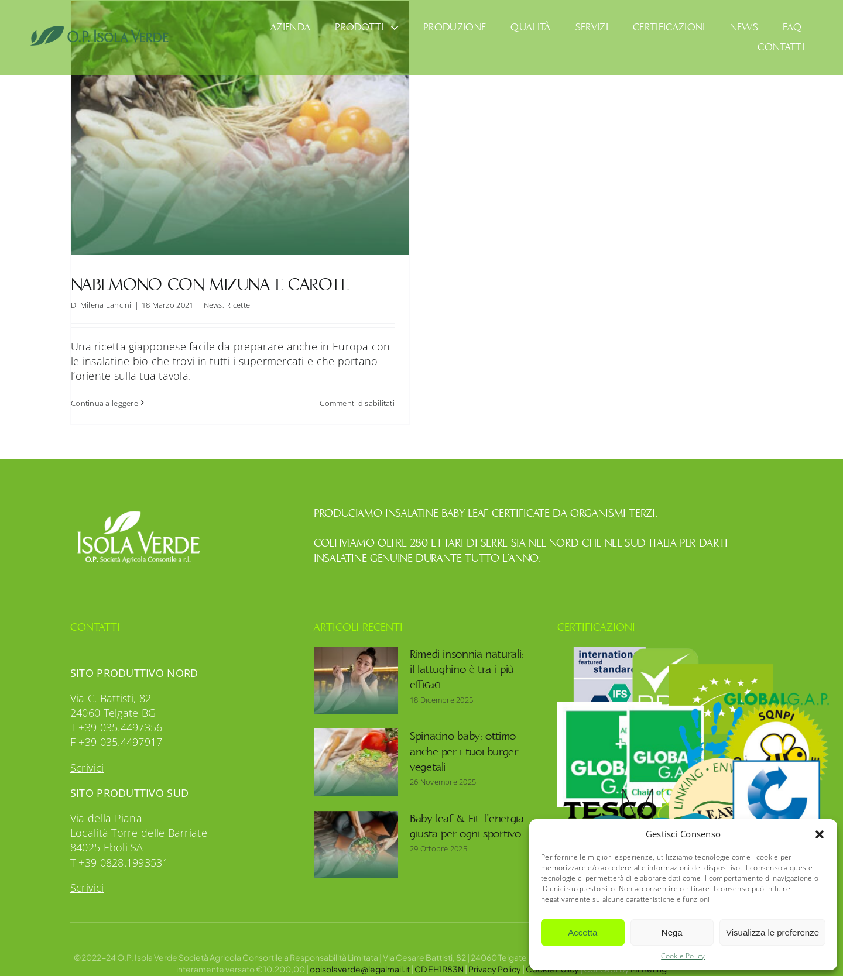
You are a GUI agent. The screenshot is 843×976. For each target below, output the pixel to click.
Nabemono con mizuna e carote (209, 284)
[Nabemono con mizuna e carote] (240, 128)
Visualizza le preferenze (772, 932)
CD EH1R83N (439, 955)
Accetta (582, 932)
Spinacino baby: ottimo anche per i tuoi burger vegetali (464, 738)
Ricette (238, 305)
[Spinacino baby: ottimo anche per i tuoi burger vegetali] (356, 749)
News (213, 305)
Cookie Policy (683, 956)
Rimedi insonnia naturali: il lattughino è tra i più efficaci (466, 656)
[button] (819, 834)
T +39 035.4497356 (116, 714)
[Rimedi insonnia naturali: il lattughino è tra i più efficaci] (356, 667)
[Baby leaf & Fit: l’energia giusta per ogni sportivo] (356, 831)
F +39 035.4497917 (116, 729)
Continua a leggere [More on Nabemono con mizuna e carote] (104, 403)
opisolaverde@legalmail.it (360, 955)
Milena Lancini (106, 305)
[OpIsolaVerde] (99, 30)
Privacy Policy (494, 955)
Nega (672, 932)
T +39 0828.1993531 (119, 849)
